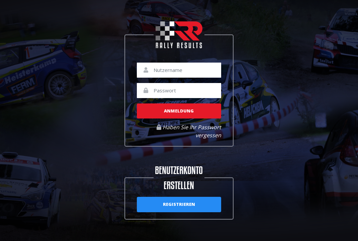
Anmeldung (179, 111)
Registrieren (179, 204)
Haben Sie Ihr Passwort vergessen (189, 131)
